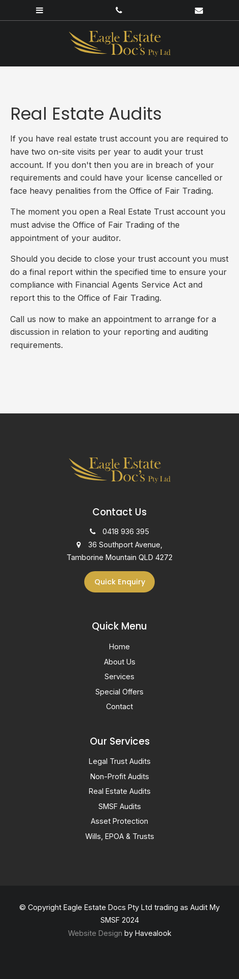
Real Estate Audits (120, 791)
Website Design (95, 933)
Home (119, 646)
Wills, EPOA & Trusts (119, 836)
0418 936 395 (126, 531)
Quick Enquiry (119, 582)
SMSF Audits (119, 806)
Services (119, 676)
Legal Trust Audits (120, 761)
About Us (119, 661)
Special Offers (119, 691)
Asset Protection (119, 821)
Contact (119, 706)
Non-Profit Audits (119, 776)
